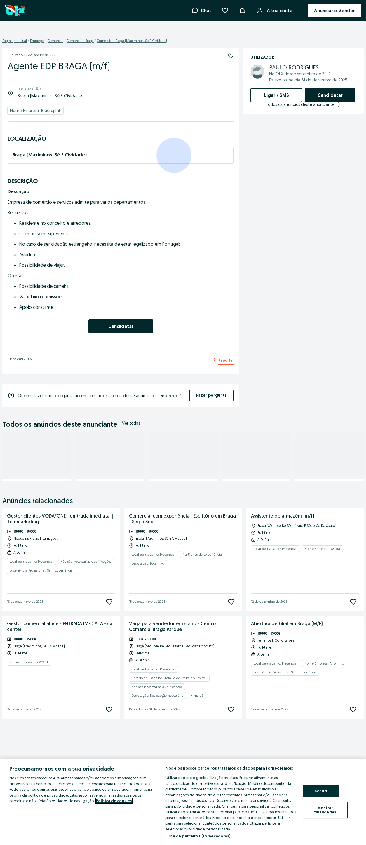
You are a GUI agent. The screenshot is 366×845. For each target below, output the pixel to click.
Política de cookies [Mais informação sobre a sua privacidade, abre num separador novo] (114, 800)
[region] (183, 802)
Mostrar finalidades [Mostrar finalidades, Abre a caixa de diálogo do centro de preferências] (325, 810)
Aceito (320, 790)
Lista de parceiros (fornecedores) (197, 836)
